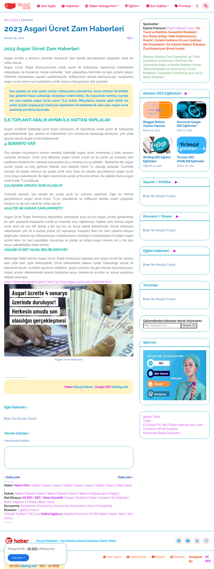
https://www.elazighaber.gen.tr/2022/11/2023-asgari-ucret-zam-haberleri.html (57, 281)
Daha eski (124, 477)
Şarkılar (81, 497)
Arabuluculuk (98, 493)
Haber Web (117, 514)
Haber (36, 485)
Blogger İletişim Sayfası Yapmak (154, 123)
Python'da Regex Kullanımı (161, 433)
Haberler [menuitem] (70, 6)
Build (7, 502)
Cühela (31, 502)
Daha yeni (13, 477)
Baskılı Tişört (185, 28)
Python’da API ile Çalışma (160, 429)
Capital (22, 510)
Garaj (50, 502)
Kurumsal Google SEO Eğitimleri (189, 123)
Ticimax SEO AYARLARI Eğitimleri (190, 159)
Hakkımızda (136, 557)
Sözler (93, 497)
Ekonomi (27, 20)
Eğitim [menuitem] (131, 6)
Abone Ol (189, 325)
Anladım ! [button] (18, 557)
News (110, 485)
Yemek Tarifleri (16, 514)
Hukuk (19, 493)
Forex (33, 510)
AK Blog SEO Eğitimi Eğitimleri (157, 159)
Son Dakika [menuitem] (156, 6)
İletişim (158, 557)
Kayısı (92, 505)
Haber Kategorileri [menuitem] (101, 6)
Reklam (177, 557)
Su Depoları (120, 497)
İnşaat (70, 497)
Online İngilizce (51, 514)
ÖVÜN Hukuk (98, 514)
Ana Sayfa (11, 20)
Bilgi (42, 502)
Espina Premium (75, 514)
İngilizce (18, 502)
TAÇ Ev (33, 514)
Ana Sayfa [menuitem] (46, 6)
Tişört (171, 28)
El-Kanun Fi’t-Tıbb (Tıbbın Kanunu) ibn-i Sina (173, 425)
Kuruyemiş (28, 505)
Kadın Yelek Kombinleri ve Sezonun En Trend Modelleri (172, 69)
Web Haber (124, 485)
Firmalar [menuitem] (183, 6)
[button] (197, 6)
